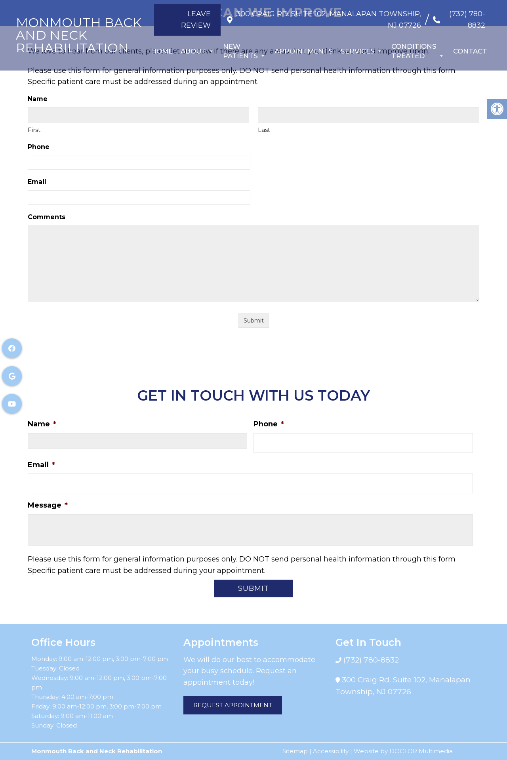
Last (264, 130)
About (193, 51)
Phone (39, 147)
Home (162, 51)
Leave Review (190, 20)
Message (48, 505)
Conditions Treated (413, 51)
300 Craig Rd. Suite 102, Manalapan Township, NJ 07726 (326, 20)
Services (358, 51)
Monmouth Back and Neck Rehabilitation (78, 35)
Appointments (303, 51)
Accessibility (331, 751)
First (34, 130)
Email (37, 181)
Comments (46, 217)
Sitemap (295, 751)
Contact (470, 51)
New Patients (240, 51)
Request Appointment (232, 705)
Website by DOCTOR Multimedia (403, 751)
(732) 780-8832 (467, 20)
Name (42, 424)
